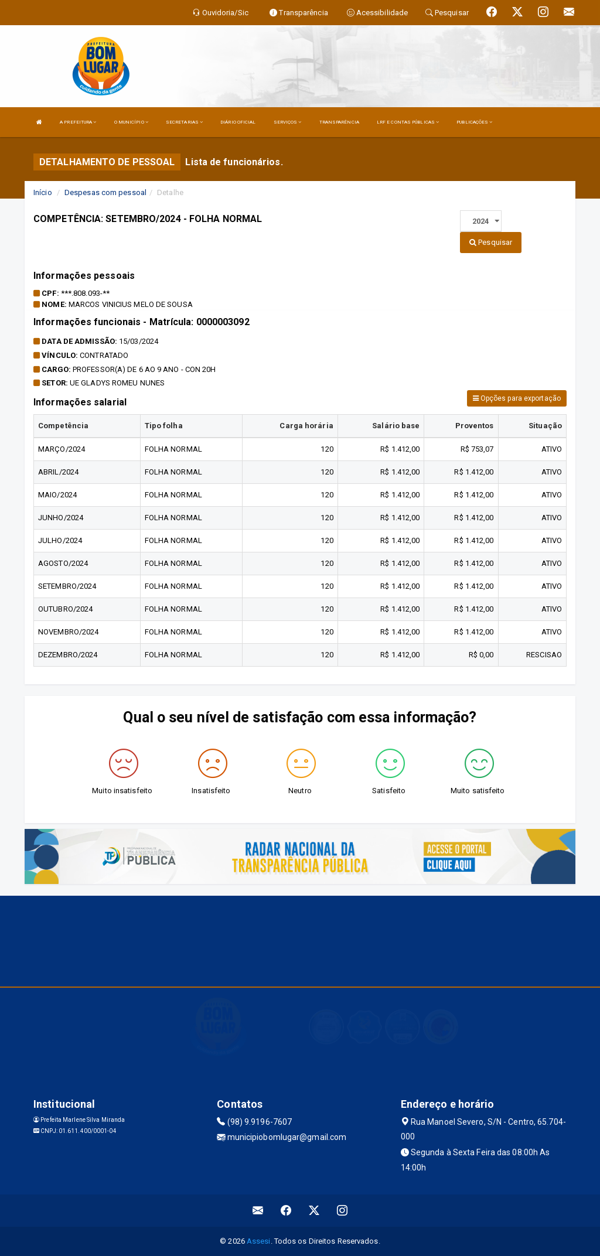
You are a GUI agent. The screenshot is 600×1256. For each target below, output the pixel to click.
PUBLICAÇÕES (474, 122)
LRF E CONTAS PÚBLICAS (408, 122)
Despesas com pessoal (105, 192)
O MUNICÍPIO (131, 122)
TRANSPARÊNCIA (339, 122)
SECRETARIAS (184, 122)
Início (42, 192)
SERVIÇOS (288, 122)
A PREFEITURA (78, 122)
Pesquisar (490, 242)
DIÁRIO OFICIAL (237, 122)
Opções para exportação (517, 398)
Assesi (259, 1241)
